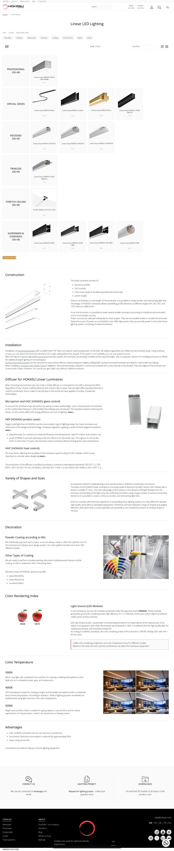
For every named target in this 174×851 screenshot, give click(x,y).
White (89, 38)
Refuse (113, 845)
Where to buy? (44, 836)
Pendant (7, 38)
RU (169, 822)
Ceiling (55, 38)
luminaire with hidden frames (34, 365)
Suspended (8, 832)
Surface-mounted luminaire (17, 362)
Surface (19, 38)
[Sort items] (144, 47)
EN (150, 822)
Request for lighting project (81, 791)
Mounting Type (22, 33)
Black (80, 38)
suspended (42, 356)
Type (4, 33)
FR (155, 822)
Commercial (68, 38)
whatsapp (38, 791)
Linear (5, 836)
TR (165, 822)
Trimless (44, 38)
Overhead (7, 828)
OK (113, 841)
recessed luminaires (26, 350)
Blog (40, 832)
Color (11, 33)
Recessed (32, 38)
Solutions (42, 828)
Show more (8, 257)
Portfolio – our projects (48, 824)
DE (160, 822)
